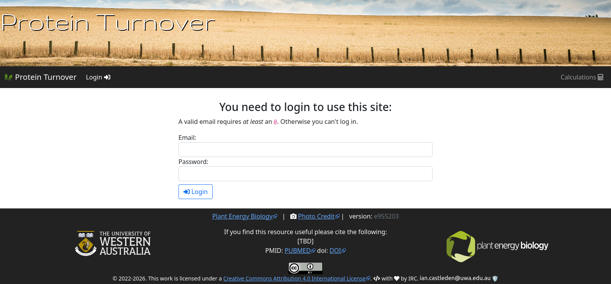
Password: (193, 161)
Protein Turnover (40, 77)
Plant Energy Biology (242, 216)
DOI (335, 250)
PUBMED (298, 250)
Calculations (582, 77)
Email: (187, 137)
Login (98, 77)
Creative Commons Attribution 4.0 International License (294, 278)
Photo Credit (316, 216)
